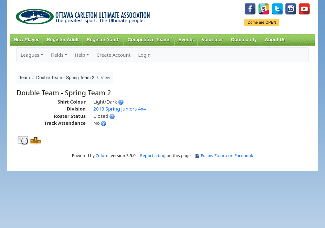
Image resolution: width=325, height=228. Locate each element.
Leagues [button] (30, 55)
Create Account (113, 55)
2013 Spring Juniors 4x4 (119, 108)
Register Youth (103, 39)
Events (186, 39)
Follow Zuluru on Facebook (227, 155)
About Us (275, 39)
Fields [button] (57, 55)
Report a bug (152, 155)
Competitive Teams (149, 39)
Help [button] (80, 55)
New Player (26, 39)
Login (144, 55)
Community (244, 39)
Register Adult (63, 39)
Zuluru (102, 155)
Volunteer (212, 39)
